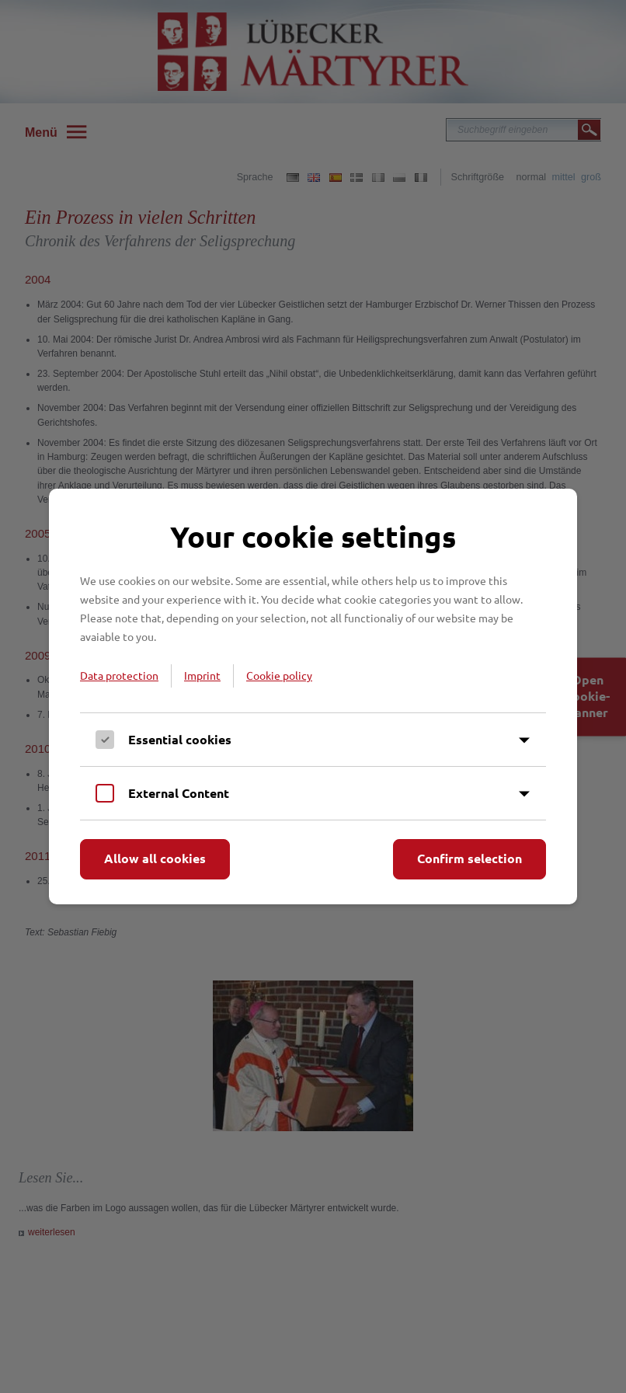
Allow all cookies (155, 858)
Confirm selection (469, 858)
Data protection (119, 675)
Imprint (202, 675)
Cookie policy (279, 675)
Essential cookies (179, 739)
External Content (178, 793)
